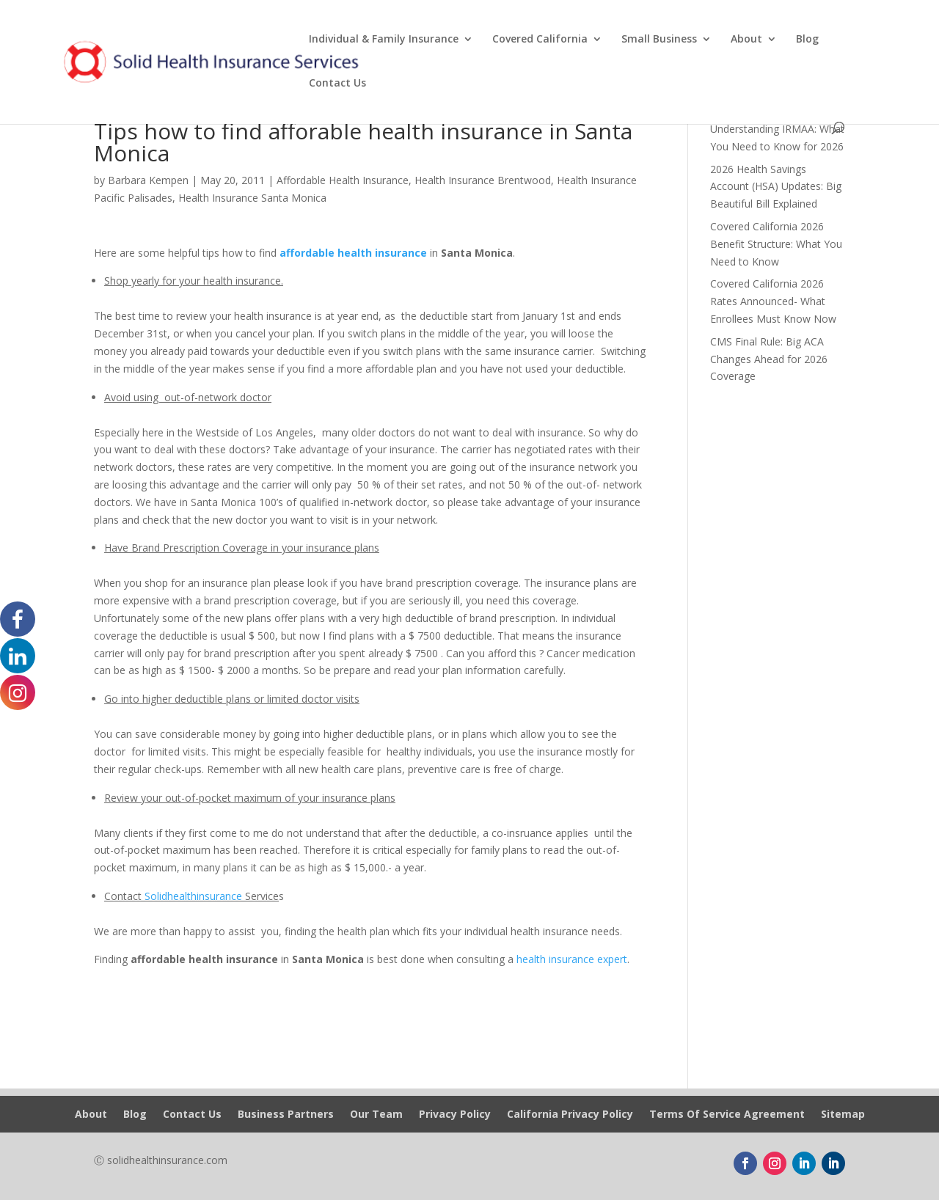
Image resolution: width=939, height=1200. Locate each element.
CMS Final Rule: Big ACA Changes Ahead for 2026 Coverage (768, 359)
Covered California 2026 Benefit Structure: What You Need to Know (776, 243)
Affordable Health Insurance (343, 180)
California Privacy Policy (570, 1115)
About (746, 39)
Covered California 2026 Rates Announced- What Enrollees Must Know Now (773, 301)
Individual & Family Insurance (383, 39)
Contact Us (337, 83)
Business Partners (286, 1115)
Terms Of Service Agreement (727, 1115)
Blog (807, 39)
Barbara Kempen (148, 180)
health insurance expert (571, 959)
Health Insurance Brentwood (482, 180)
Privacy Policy (455, 1115)
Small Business (659, 39)
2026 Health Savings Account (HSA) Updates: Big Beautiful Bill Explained (775, 186)
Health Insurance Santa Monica (252, 198)
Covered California (540, 39)
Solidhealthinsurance (193, 896)
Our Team (376, 1115)
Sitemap (843, 1115)
